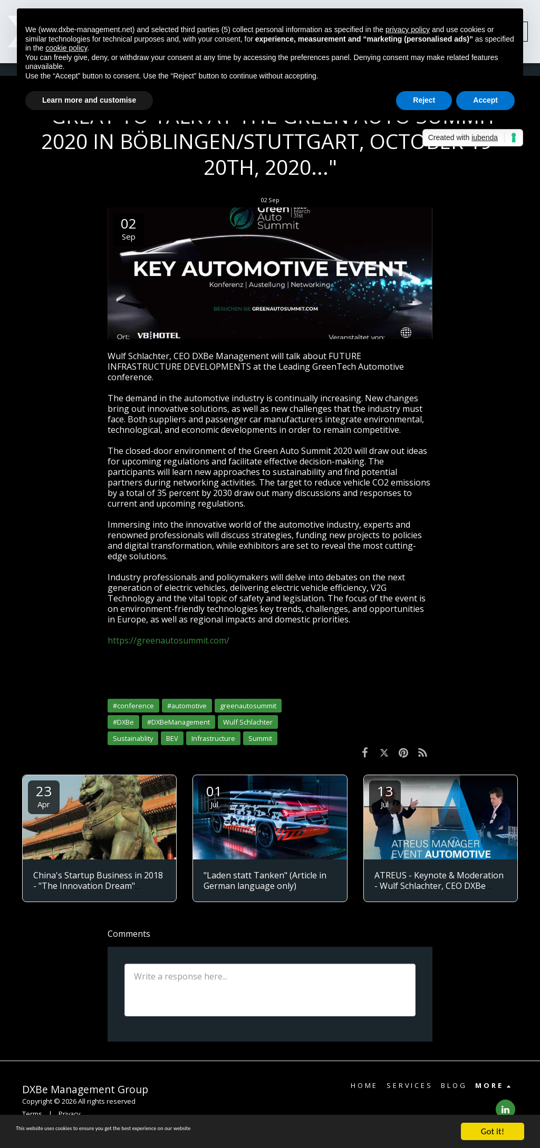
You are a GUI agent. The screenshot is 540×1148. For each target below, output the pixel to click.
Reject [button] (424, 100)
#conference (133, 705)
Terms (32, 1114)
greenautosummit (248, 705)
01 (214, 795)
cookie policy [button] (66, 48)
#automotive (187, 705)
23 (44, 795)
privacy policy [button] (407, 29)
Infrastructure (213, 738)
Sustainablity (133, 738)
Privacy (69, 1114)
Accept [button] (485, 100)
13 (385, 795)
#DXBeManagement (178, 722)
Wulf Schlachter (248, 722)
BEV (172, 738)
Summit (260, 738)
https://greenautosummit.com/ (168, 640)
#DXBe (123, 722)
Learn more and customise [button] (89, 100)
